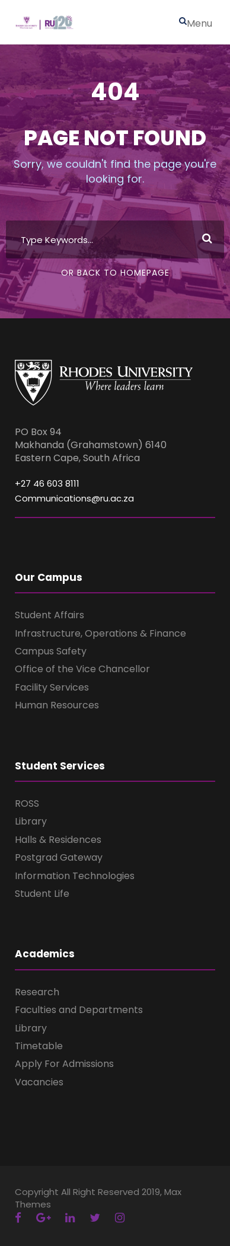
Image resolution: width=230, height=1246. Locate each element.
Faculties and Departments (79, 1010)
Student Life (42, 893)
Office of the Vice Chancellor (82, 669)
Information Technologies (75, 876)
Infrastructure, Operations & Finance (100, 633)
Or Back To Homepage (115, 273)
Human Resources (57, 705)
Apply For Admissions (64, 1064)
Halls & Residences (58, 839)
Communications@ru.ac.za (74, 498)
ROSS (27, 803)
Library (31, 821)
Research (37, 992)
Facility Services (52, 687)
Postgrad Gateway (59, 857)
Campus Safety (51, 651)
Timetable (39, 1046)
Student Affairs (49, 615)
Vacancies (39, 1082)
